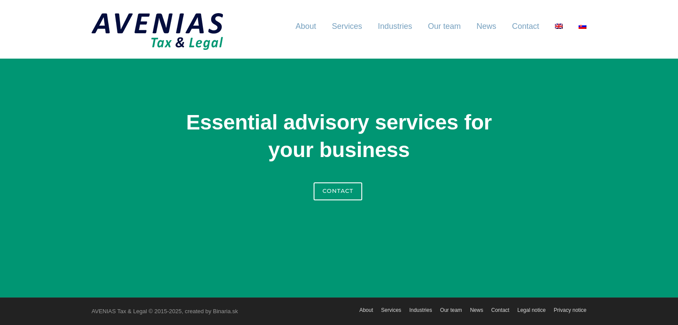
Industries (395, 26)
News (486, 26)
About (306, 26)
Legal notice (531, 310)
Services (347, 26)
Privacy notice (570, 310)
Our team (444, 26)
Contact (525, 26)
